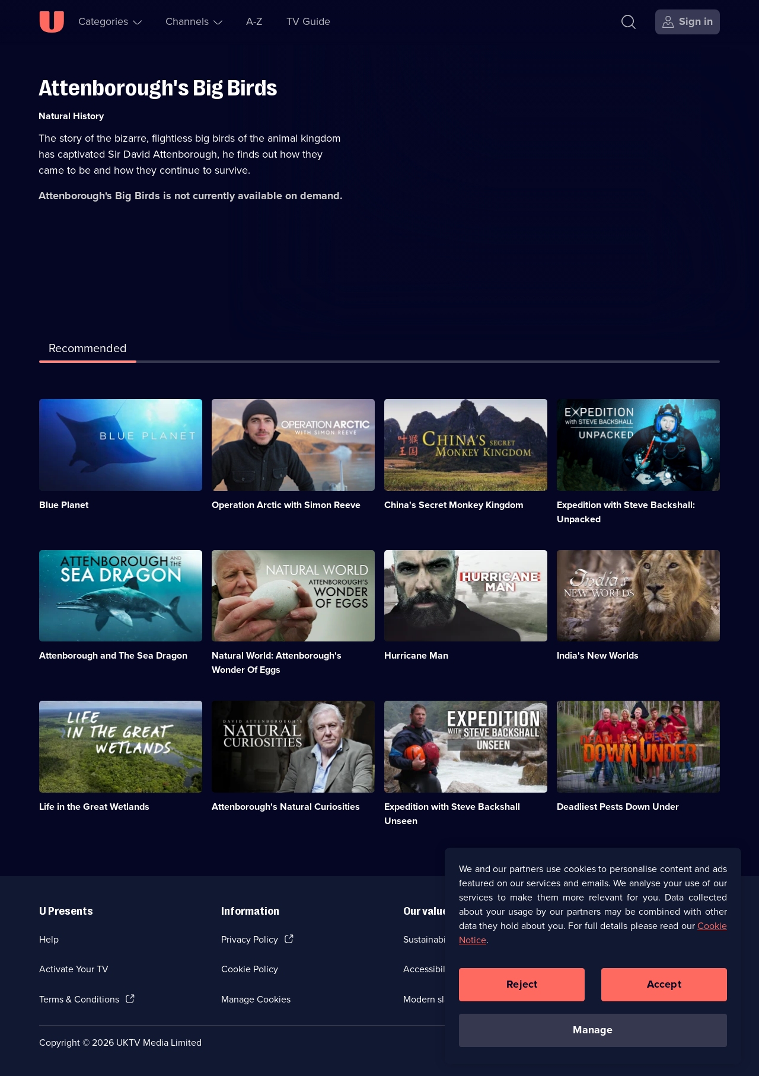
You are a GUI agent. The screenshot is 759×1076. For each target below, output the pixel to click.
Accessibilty (428, 969)
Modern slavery (435, 999)
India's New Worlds (598, 655)
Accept (664, 988)
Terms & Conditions (79, 999)
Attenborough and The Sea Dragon (113, 655)
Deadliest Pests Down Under (618, 806)
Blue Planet (63, 505)
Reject (521, 988)
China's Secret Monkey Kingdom (454, 505)
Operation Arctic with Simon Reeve (286, 505)
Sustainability (430, 939)
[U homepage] (51, 21)
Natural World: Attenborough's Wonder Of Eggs (277, 662)
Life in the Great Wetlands (94, 806)
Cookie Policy (249, 969)
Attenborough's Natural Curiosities (286, 806)
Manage (593, 1034)
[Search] (631, 21)
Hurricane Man (416, 655)
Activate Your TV (74, 969)
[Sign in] (687, 21)
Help (49, 939)
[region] (593, 959)
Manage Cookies (256, 999)
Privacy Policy (249, 939)
